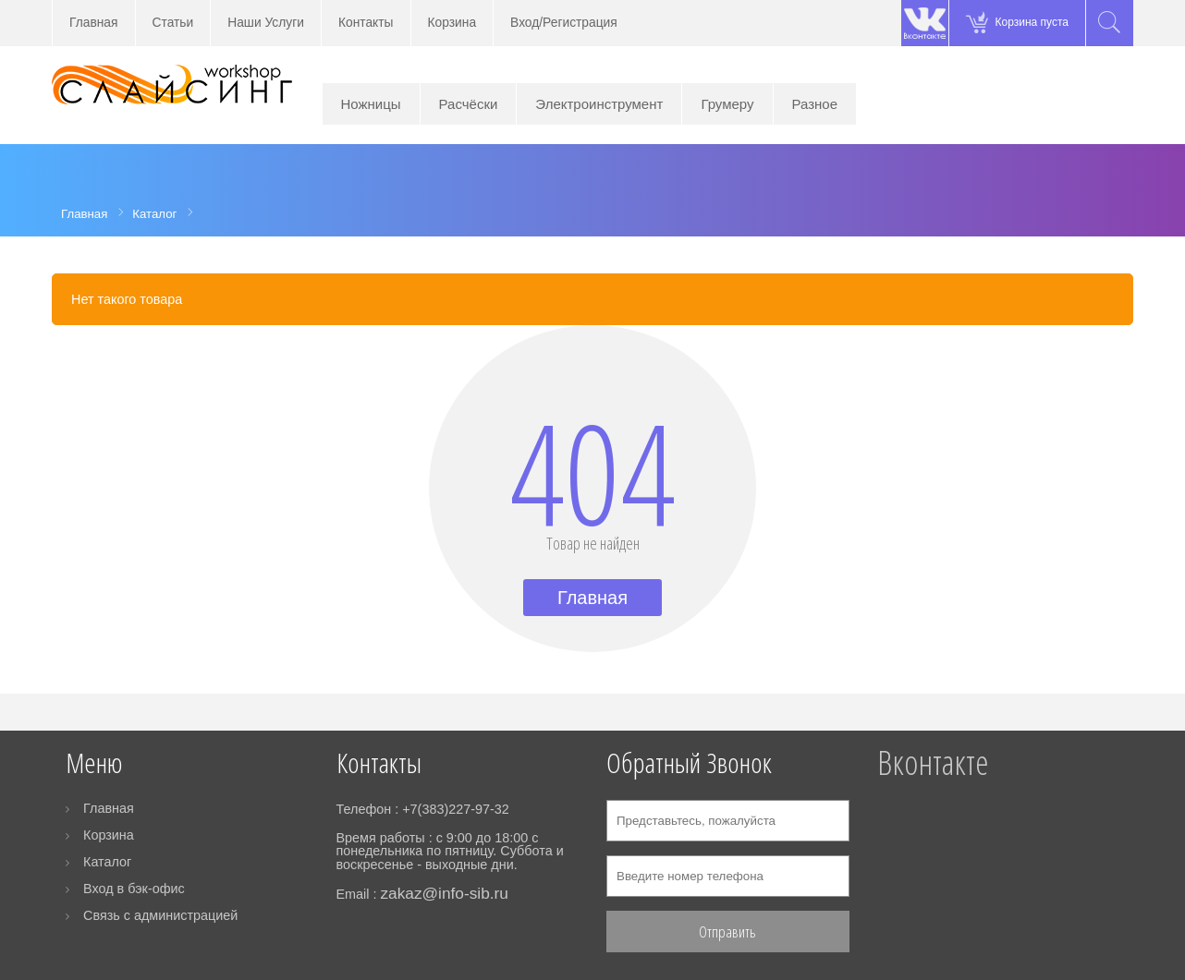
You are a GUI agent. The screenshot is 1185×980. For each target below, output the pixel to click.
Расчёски (468, 104)
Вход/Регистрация (563, 23)
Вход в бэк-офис (134, 888)
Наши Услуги (265, 23)
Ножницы (371, 104)
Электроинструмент (599, 104)
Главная (93, 23)
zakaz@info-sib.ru (443, 893)
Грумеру (727, 104)
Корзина (452, 23)
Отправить (727, 931)
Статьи (173, 23)
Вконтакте (932, 762)
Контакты (366, 23)
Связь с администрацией (160, 915)
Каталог (107, 861)
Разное (815, 104)
